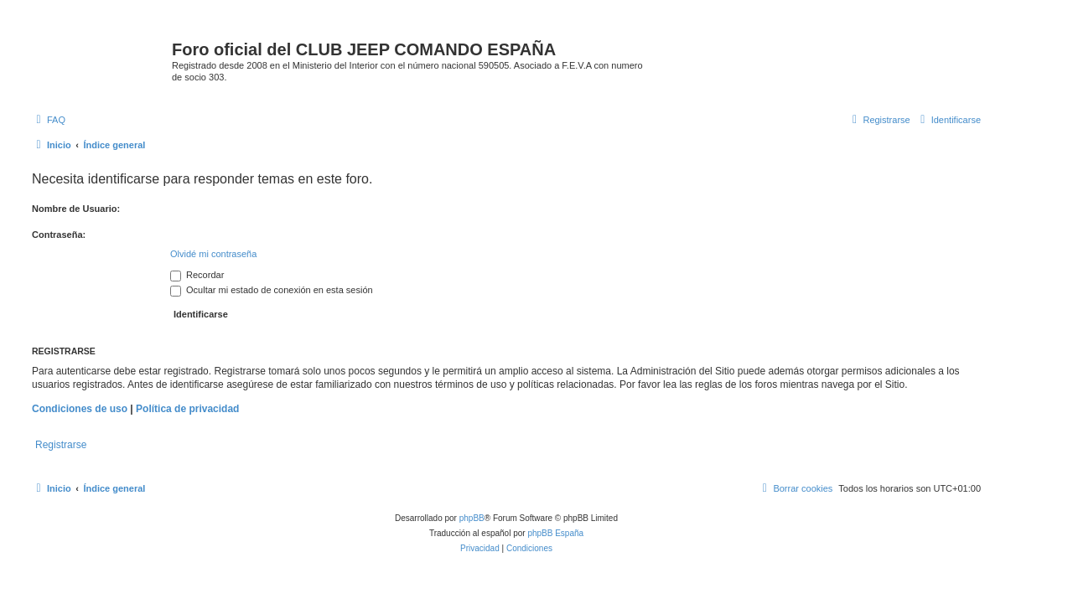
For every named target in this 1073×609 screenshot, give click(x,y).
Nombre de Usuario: (76, 209)
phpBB (472, 518)
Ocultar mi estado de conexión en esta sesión (271, 290)
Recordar (197, 275)
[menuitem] (48, 120)
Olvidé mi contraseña (213, 254)
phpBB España (555, 533)
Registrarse (60, 445)
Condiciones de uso (79, 409)
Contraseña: (59, 235)
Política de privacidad (187, 409)
